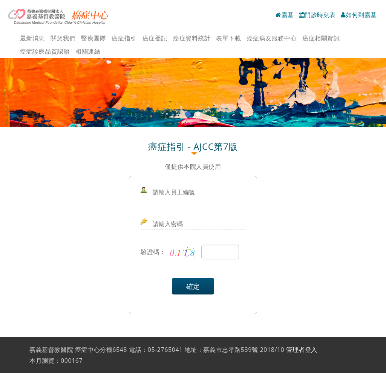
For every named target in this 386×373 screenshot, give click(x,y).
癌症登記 (154, 38)
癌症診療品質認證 (45, 51)
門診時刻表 (317, 15)
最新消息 (32, 38)
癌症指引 (124, 38)
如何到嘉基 (359, 15)
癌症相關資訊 (321, 38)
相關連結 (87, 51)
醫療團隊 (93, 38)
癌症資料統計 (191, 38)
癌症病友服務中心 (272, 38)
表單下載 (228, 38)
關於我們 (63, 38)
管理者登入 (301, 349)
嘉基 (285, 15)
